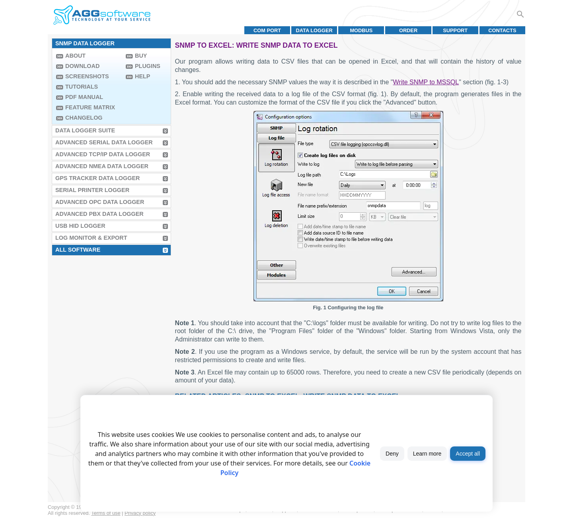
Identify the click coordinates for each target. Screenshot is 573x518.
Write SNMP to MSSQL (426, 82)
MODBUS (361, 30)
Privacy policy (140, 513)
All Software (77, 249)
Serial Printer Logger (92, 190)
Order (408, 30)
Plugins (147, 66)
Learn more (427, 453)
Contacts (502, 30)
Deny (392, 453)
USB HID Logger (80, 226)
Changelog (84, 117)
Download (82, 66)
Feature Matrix (90, 107)
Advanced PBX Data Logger (99, 214)
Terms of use (105, 513)
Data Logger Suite (85, 130)
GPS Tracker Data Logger (97, 178)
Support (455, 30)
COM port (267, 30)
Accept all (468, 453)
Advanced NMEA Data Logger (101, 166)
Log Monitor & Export (91, 238)
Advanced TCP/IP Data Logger (102, 154)
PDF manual (84, 97)
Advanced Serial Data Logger (104, 142)
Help (142, 76)
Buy (141, 55)
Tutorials (81, 86)
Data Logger (314, 30)
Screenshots (87, 76)
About (75, 55)
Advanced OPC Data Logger (99, 202)
